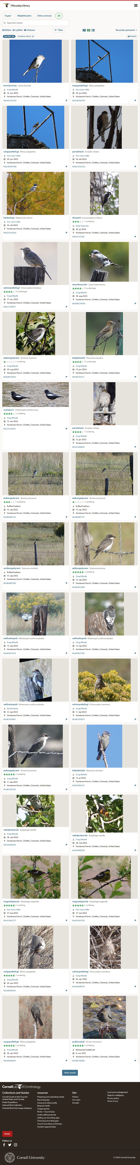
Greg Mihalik (12, 90)
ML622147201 (78, 237)
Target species (43, 1109)
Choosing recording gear (48, 1121)
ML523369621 (78, 447)
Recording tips (43, 1100)
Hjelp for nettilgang (115, 1095)
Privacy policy (113, 1098)
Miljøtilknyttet (24, 16)
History (75, 1097)
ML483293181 (9, 790)
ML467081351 (78, 786)
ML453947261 (78, 921)
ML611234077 (9, 307)
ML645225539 (9, 101)
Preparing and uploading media (50, 1097)
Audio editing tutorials (46, 1115)
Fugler (8, 16)
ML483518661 (9, 719)
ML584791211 (78, 377)
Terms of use (112, 1101)
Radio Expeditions (10, 1102)
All (59, 16)
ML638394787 (78, 101)
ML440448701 (78, 987)
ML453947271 (9, 921)
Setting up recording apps (48, 1118)
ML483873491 (78, 653)
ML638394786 (9, 167)
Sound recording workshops (49, 1124)
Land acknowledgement (117, 1092)
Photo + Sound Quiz (46, 1112)
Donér (7, 1134)
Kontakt (75, 1103)
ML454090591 (9, 845)
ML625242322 (78, 167)
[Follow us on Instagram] (15, 1145)
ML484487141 (9, 517)
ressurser (42, 1093)
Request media (43, 1106)
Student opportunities (46, 1127)
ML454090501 (78, 850)
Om (74, 1093)
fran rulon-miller (82, 90)
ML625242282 (9, 233)
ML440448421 (9, 1061)
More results (70, 1073)
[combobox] (38, 23)
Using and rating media (47, 1103)
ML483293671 (78, 719)
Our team (76, 1100)
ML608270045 (78, 304)
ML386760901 (78, 1061)
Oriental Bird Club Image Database (17, 1108)
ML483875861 (78, 587)
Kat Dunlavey (12, 709)
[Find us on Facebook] (4, 1145)
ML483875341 (9, 653)
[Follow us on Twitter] (9, 1145)
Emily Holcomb (82, 226)
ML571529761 (9, 429)
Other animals (44, 16)
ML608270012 (9, 377)
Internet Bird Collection (12, 1105)
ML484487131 (78, 517)
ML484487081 (9, 583)
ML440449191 (9, 991)
